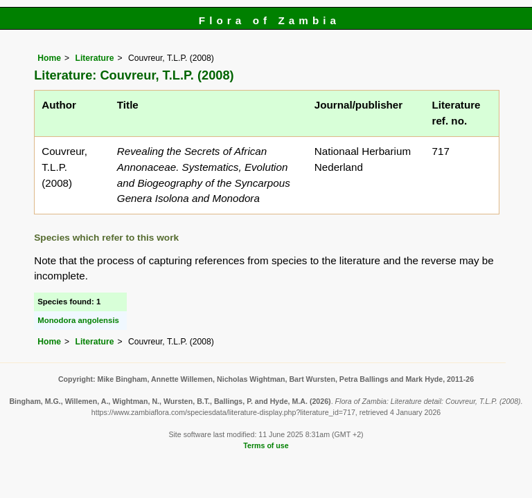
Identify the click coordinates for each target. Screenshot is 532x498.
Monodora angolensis (78, 320)
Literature (94, 58)
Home (49, 58)
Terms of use (265, 445)
